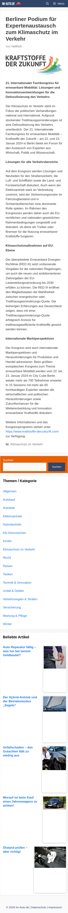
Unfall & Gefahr (13, 591)
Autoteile (9, 508)
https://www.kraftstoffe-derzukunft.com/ (32, 431)
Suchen (8, 460)
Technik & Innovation (17, 582)
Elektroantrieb (12, 516)
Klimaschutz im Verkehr (27, 444)
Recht (7, 557)
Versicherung (12, 607)
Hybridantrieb (12, 524)
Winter (7, 624)
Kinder (7, 541)
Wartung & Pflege (15, 616)
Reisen (8, 566)
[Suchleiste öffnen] (47, 3)
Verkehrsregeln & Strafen (20, 599)
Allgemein (10, 491)
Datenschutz (38, 907)
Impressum (55, 907)
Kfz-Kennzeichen (14, 533)
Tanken (8, 574)
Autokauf (9, 499)
